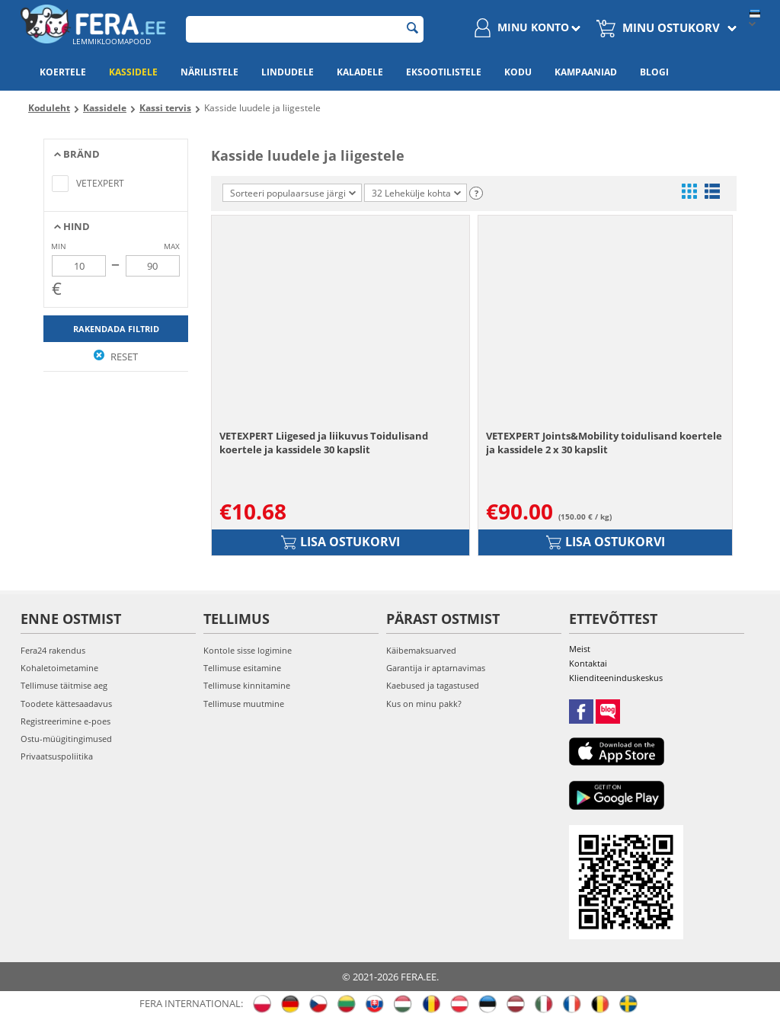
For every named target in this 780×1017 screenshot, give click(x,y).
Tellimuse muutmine (243, 703)
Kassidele (133, 72)
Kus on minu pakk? (424, 703)
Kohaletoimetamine (59, 667)
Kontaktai (588, 663)
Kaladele (360, 72)
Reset (116, 356)
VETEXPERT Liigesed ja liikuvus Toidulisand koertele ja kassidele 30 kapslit (323, 442)
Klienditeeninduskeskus (616, 677)
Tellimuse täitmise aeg (64, 685)
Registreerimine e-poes (65, 721)
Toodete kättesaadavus (66, 703)
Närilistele (209, 72)
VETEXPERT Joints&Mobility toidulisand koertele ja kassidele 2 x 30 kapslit (604, 442)
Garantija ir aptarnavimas (435, 667)
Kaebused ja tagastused (432, 685)
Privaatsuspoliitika (57, 756)
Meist (579, 648)
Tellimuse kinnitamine (246, 685)
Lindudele (287, 72)
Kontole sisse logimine (247, 650)
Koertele (63, 72)
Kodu (518, 72)
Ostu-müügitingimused (66, 738)
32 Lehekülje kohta (416, 193)
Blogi (654, 72)
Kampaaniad (586, 72)
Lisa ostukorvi (340, 541)
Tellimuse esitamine (242, 667)
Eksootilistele (443, 72)
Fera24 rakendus (53, 650)
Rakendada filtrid (116, 328)
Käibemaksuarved (421, 650)
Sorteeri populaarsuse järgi (293, 193)
